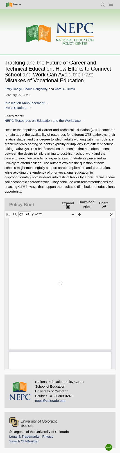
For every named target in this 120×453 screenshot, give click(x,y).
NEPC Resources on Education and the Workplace (43, 120)
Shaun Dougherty (35, 89)
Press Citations (16, 108)
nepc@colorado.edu (50, 400)
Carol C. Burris (65, 89)
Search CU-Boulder (23, 441)
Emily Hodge (13, 89)
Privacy (47, 436)
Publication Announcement (25, 103)
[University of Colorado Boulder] (33, 422)
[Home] (60, 34)
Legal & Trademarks (24, 436)
